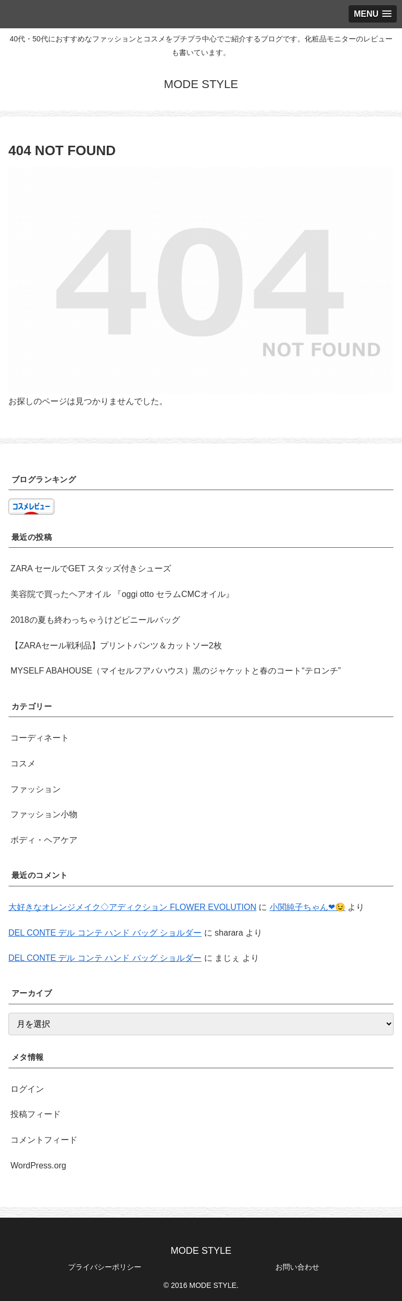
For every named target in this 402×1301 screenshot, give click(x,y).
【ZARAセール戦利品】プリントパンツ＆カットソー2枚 (116, 645)
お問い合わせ (297, 1267)
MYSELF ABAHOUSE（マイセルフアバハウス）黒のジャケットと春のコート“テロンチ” (175, 670)
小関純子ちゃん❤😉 (307, 907)
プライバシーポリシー (104, 1267)
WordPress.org (38, 1165)
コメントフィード (43, 1139)
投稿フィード (35, 1114)
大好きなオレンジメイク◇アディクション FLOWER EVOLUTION (132, 907)
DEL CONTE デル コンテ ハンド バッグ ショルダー (105, 932)
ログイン (27, 1089)
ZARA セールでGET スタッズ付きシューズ (90, 568)
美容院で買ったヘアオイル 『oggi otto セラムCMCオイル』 (122, 594)
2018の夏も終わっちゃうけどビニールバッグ (95, 619)
